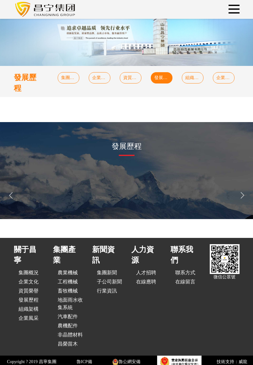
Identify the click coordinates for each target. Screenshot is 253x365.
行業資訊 (107, 290)
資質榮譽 (132, 77)
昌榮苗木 (68, 343)
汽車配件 (68, 316)
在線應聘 (146, 281)
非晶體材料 (70, 334)
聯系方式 (185, 272)
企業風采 (225, 77)
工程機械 (68, 281)
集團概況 (70, 77)
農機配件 (68, 325)
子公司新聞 (109, 281)
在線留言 (185, 281)
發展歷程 (163, 77)
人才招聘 (146, 272)
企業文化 (101, 77)
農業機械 (68, 272)
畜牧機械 (68, 290)
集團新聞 (107, 272)
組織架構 (194, 77)
